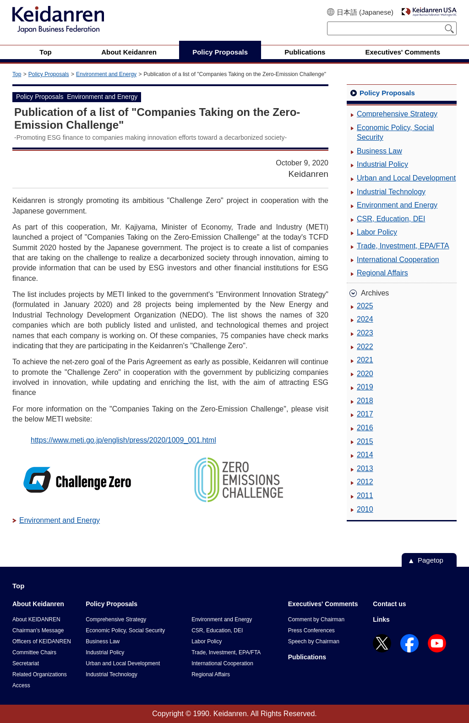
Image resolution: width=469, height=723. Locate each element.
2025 (365, 306)
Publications (307, 657)
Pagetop (430, 560)
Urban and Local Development (406, 178)
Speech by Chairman (313, 641)
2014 (365, 455)
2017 (365, 414)
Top (16, 74)
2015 (365, 441)
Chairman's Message (38, 630)
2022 (365, 347)
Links (381, 619)
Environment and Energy (106, 74)
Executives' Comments (323, 604)
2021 (365, 360)
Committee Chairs (34, 652)
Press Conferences (311, 630)
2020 (365, 374)
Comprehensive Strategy (397, 114)
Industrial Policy (382, 164)
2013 (365, 468)
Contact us (389, 604)
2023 (365, 333)
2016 (365, 428)
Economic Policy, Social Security (395, 133)
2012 (365, 482)
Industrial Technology (391, 192)
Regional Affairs (382, 273)
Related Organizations (39, 674)
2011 (365, 495)
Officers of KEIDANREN (41, 641)
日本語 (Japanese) (365, 12)
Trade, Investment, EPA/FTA (403, 246)
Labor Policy (377, 232)
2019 (365, 387)
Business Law (379, 151)
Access (21, 685)
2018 (365, 401)
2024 (365, 319)
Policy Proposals (48, 74)
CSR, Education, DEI (391, 219)
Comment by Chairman (316, 619)
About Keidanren (38, 604)
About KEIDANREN (36, 619)
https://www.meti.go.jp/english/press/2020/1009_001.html (123, 440)
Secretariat (25, 663)
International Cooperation (398, 259)
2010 (365, 509)
